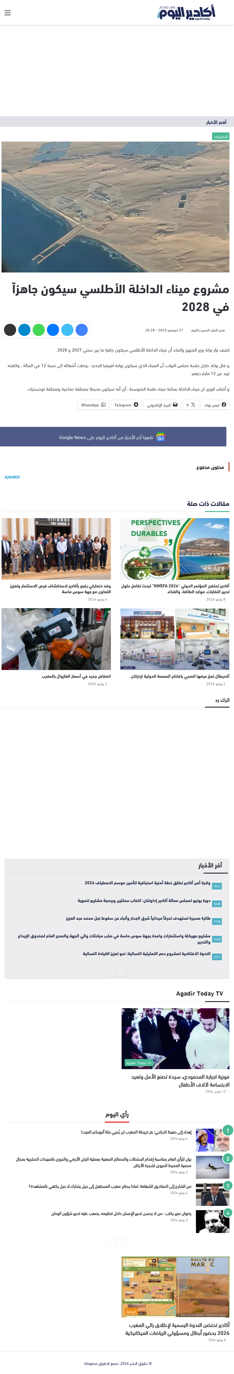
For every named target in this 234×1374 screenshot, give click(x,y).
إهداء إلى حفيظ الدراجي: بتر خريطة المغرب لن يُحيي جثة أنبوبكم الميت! (136, 1131)
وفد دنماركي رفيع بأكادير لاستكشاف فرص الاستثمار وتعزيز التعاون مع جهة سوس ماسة (60, 588)
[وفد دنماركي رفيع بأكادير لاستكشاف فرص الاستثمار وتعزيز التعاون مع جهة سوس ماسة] (56, 549)
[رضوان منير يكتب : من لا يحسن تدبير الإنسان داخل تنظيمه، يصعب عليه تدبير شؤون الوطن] (212, 1221)
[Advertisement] (117, 70)
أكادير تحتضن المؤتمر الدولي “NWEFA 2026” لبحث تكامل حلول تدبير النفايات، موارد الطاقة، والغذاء (175, 588)
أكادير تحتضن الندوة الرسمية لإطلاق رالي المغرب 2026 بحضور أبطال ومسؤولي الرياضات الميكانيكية (177, 1328)
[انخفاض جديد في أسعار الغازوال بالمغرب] (56, 639)
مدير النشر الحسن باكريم (208, 329)
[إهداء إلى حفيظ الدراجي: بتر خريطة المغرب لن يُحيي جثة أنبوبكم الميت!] (212, 1140)
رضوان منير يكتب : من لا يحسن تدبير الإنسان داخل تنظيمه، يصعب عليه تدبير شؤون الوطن (121, 1213)
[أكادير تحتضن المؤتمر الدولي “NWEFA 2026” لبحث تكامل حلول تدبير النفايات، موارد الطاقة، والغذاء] (174, 549)
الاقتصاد (221, 136)
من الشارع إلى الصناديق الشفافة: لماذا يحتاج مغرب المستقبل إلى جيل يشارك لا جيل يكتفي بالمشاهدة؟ (110, 1186)
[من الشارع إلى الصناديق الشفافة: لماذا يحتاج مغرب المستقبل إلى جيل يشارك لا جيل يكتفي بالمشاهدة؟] (212, 1194)
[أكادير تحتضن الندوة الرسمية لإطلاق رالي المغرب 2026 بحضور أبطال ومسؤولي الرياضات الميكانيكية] (175, 1287)
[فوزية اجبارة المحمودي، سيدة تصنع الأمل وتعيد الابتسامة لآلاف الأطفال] (175, 1038)
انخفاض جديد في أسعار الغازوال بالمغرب (76, 676)
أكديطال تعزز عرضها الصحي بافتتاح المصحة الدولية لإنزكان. (179, 676)
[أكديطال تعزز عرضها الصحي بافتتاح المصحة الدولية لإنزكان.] (174, 639)
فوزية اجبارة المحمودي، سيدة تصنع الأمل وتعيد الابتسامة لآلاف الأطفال (180, 1080)
